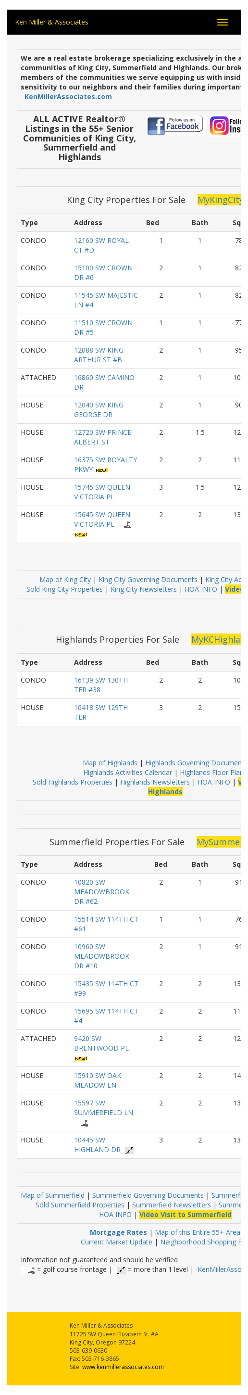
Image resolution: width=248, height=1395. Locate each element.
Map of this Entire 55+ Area (197, 1232)
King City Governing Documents (148, 579)
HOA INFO (201, 589)
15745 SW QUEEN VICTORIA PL (102, 491)
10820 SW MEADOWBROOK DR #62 (101, 891)
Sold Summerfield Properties (80, 1204)
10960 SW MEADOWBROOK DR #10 (101, 956)
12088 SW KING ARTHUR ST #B (99, 354)
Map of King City (65, 579)
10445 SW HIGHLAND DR (97, 1144)
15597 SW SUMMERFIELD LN (103, 1107)
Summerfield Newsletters (171, 1204)
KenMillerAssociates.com (68, 96)
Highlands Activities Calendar (127, 772)
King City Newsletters (144, 589)
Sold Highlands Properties (72, 781)
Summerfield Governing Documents (149, 1195)
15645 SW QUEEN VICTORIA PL (102, 519)
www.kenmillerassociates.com (123, 1367)
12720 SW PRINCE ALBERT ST (102, 437)
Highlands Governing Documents (196, 762)
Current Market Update (116, 1241)
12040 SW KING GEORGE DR (99, 409)
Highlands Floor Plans (213, 772)
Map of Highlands (110, 762)
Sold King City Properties (64, 589)
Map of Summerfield (54, 1195)
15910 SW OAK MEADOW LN (97, 1080)
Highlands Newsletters (155, 781)
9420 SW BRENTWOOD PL (101, 1043)
